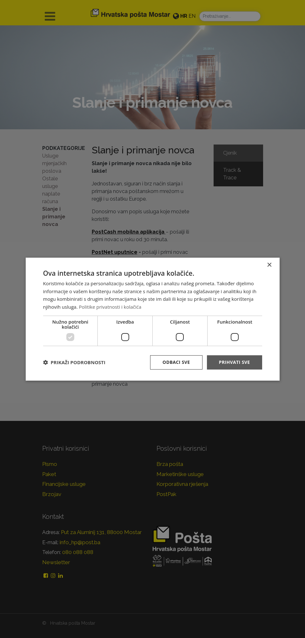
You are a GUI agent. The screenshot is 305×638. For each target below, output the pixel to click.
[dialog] (153, 318)
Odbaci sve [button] (176, 362)
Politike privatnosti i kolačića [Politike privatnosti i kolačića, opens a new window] (110, 307)
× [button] (269, 264)
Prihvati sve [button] (234, 362)
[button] (74, 362)
